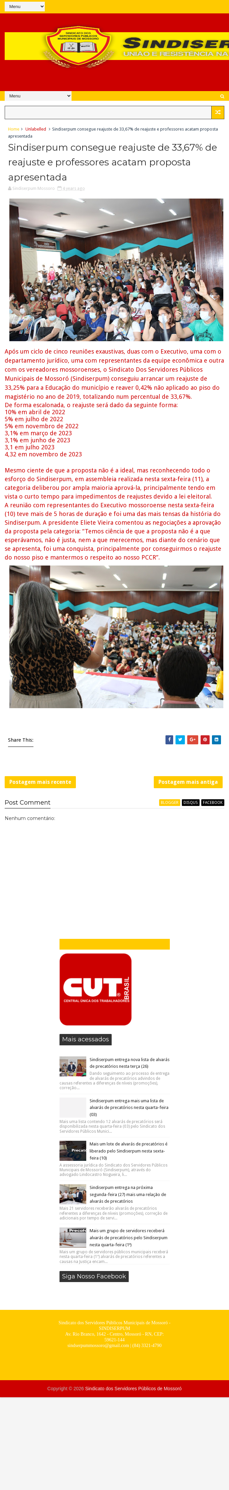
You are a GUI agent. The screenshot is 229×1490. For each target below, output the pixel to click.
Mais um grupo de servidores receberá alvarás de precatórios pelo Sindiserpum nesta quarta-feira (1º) (128, 1237)
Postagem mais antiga (188, 782)
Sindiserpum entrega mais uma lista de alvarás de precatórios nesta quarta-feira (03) (129, 1107)
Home (13, 129)
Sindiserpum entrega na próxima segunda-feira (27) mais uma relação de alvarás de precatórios (128, 1194)
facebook (213, 802)
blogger (170, 802)
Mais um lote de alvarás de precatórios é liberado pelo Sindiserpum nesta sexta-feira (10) (128, 1151)
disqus (191, 802)
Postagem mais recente (40, 782)
